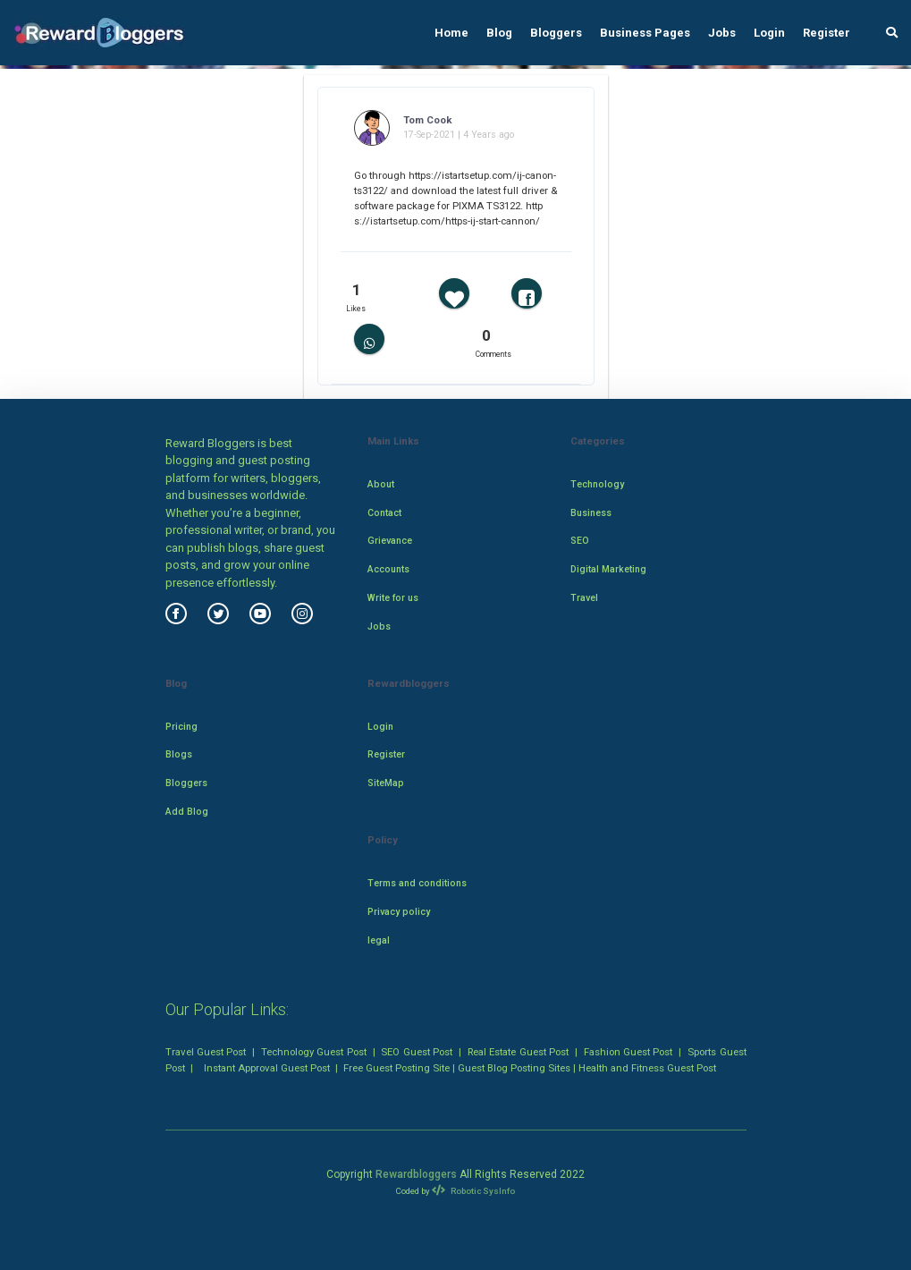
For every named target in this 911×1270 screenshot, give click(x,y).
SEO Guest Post (416, 1052)
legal (378, 940)
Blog (499, 32)
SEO (579, 540)
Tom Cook (427, 120)
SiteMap (385, 783)
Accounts (388, 569)
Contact (384, 513)
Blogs (178, 754)
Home (451, 32)
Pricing (181, 726)
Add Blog (186, 811)
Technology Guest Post (314, 1052)
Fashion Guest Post (628, 1052)
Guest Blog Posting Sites (514, 1068)
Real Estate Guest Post (518, 1052)
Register (826, 32)
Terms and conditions (417, 883)
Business (591, 513)
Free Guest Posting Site (396, 1068)
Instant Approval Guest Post (267, 1068)
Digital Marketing (608, 569)
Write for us (392, 598)
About (380, 484)
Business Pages (645, 32)
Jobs (722, 32)
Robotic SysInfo (473, 1191)
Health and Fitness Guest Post (647, 1068)
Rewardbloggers (416, 1174)
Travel (584, 598)
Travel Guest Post (206, 1052)
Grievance (389, 540)
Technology (597, 484)
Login (769, 32)
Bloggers (556, 32)
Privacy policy (398, 912)
